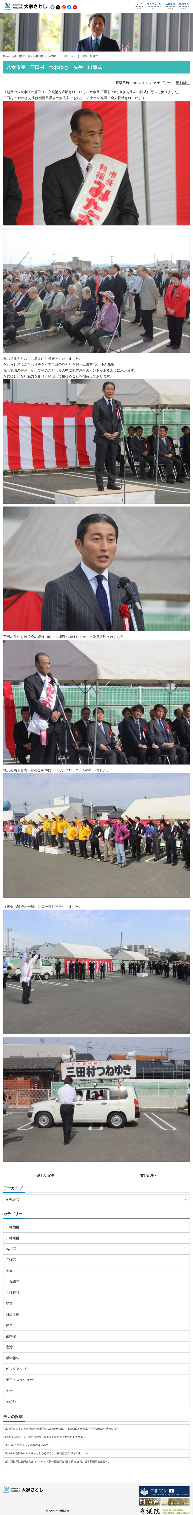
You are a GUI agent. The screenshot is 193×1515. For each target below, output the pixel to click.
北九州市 (13, 1282)
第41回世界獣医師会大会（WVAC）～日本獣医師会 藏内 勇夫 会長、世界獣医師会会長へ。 (57, 1461)
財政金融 (13, 1314)
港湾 (9, 1347)
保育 (9, 1325)
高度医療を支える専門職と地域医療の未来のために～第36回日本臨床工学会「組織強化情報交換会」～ (64, 1428)
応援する (184, 7)
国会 (9, 1271)
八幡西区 (13, 1227)
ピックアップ (16, 1369)
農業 (9, 1303)
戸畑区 (11, 1260)
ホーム (139, 7)
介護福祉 (13, 1292)
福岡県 (11, 1336)
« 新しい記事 (44, 1175)
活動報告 (170, 7)
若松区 (11, 1249)
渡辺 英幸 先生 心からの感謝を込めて (26, 1445)
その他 (11, 1401)
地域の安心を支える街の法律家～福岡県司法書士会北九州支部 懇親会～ (46, 1436)
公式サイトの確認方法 (57, 1510)
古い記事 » (148, 1175)
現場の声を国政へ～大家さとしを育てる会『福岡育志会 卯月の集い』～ (46, 1453)
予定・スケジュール (21, 1380)
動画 (9, 1390)
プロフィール (154, 7)
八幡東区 (13, 1238)
